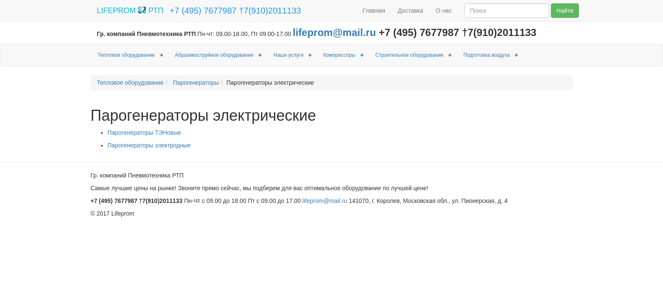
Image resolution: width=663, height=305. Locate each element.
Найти (564, 10)
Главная (373, 10)
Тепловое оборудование (126, 55)
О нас (444, 10)
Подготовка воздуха (486, 55)
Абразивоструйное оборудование (214, 55)
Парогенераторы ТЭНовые (144, 132)
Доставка (410, 10)
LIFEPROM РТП (130, 10)
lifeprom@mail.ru (334, 32)
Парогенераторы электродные (149, 145)
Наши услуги (289, 55)
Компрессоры (339, 55)
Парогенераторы (195, 82)
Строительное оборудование (409, 55)
